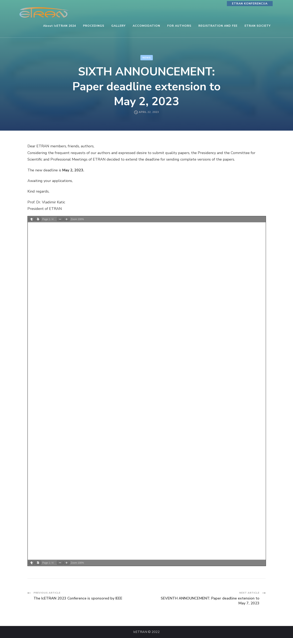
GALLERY (118, 26)
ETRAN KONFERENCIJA (250, 4)
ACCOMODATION (146, 26)
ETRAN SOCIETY (258, 26)
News (146, 57)
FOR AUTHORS (179, 26)
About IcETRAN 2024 (59, 26)
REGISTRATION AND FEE (217, 26)
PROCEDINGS (93, 26)
